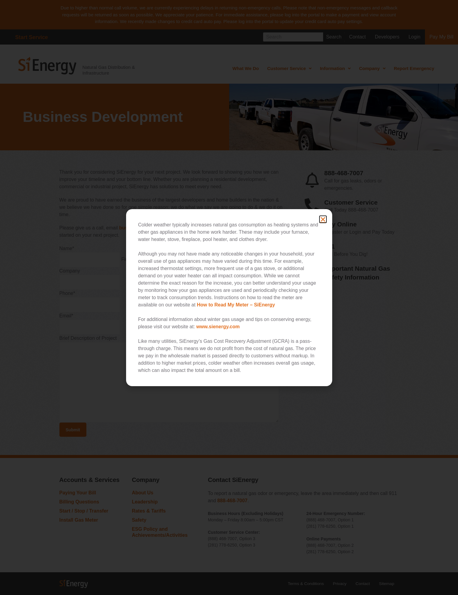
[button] (323, 219)
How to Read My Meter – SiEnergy (236, 304)
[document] (229, 297)
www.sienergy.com (218, 326)
